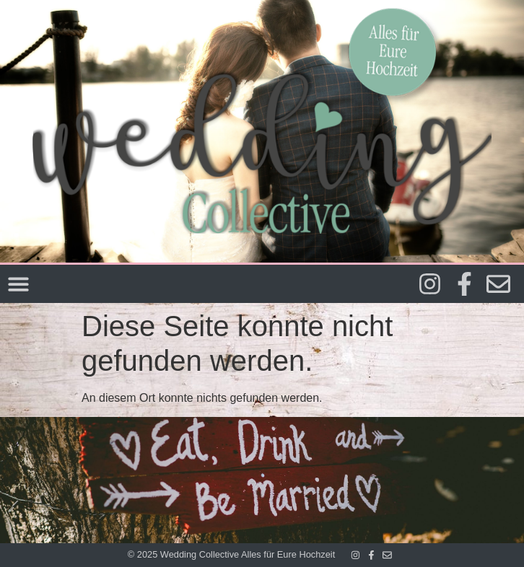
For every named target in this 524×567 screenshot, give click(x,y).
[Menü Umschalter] (18, 284)
